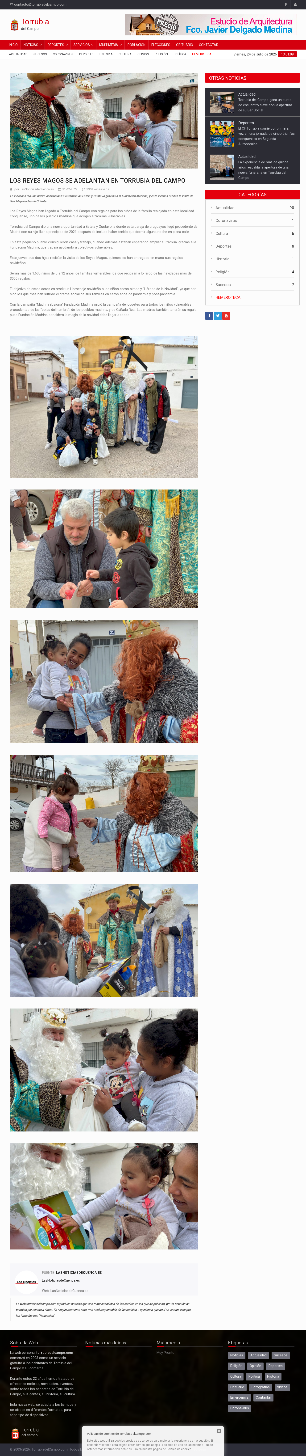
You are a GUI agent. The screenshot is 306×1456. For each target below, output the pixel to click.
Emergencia (239, 1398)
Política (180, 54)
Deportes (56, 45)
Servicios (82, 45)
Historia (106, 54)
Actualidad (18, 54)
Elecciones (160, 45)
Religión (161, 54)
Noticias (31, 45)
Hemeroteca (201, 54)
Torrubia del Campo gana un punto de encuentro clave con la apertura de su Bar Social (265, 105)
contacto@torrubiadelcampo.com (38, 5)
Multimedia (108, 45)
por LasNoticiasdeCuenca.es (34, 189)
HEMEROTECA (227, 297)
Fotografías (261, 1387)
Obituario (184, 45)
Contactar (208, 45)
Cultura (125, 54)
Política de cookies (179, 1449)
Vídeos (282, 1387)
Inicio (13, 45)
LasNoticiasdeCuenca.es (69, 1291)
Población (136, 45)
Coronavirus (63, 54)
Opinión (143, 54)
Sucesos (40, 54)
